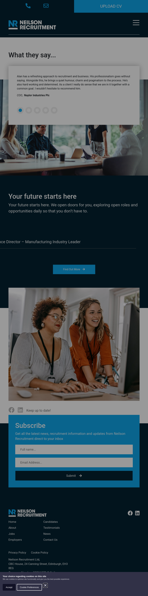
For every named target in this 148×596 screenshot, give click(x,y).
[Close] (45, 585)
